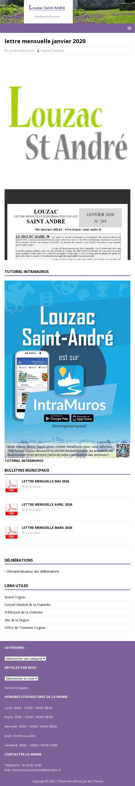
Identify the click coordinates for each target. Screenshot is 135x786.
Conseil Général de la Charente (27, 604)
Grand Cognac (15, 597)
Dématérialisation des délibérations (33, 571)
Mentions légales (16, 688)
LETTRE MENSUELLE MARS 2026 (47, 527)
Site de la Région (17, 620)
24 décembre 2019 (21, 50)
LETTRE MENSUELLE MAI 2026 (45, 481)
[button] (129, 28)
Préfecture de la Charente (24, 612)
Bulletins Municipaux (27, 470)
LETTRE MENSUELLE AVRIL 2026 (47, 504)
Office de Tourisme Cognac (25, 627)
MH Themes (95, 781)
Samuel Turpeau (52, 50)
